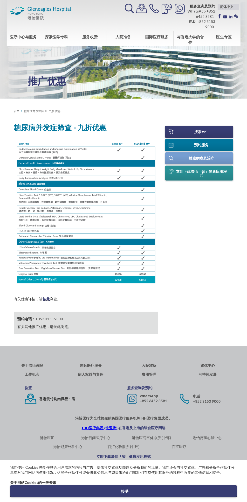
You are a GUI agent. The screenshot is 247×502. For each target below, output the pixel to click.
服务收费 (90, 36)
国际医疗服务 (156, 36)
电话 (196, 396)
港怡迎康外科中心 (67, 446)
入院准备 (123, 36)
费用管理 (149, 374)
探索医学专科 (56, 36)
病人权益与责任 (90, 374)
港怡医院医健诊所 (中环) (151, 437)
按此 (46, 299)
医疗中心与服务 (23, 36)
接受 (125, 491)
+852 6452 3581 (153, 401)
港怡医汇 (47, 437)
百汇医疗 (179, 446)
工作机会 (32, 374)
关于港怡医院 (32, 365)
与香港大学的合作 (190, 39)
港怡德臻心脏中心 (207, 437)
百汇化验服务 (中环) (123, 446)
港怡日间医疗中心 (95, 437)
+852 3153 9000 (49, 319)
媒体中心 (207, 365)
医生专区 (224, 36)
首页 (17, 111)
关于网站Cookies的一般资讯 (33, 482)
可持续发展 (208, 374)
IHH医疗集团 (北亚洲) (99, 428)
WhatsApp (149, 396)
